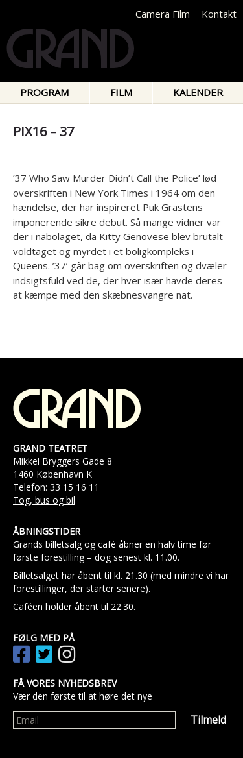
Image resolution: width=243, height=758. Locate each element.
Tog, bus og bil (44, 500)
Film (121, 92)
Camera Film (162, 13)
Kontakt (219, 13)
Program (44, 92)
